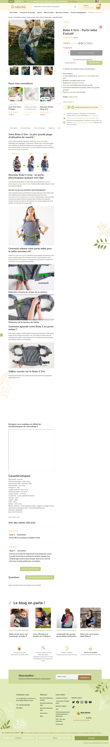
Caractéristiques (25, 130)
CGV (57, 715)
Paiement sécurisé (19, 654)
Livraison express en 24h (43, 654)
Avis (59, 130)
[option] (15, 104)
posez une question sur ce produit (82, 124)
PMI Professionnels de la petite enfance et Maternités (63, 720)
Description (13, 130)
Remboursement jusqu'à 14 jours (67, 656)
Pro (25, 1)
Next (54, 73)
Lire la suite (68, 104)
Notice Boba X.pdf (14, 519)
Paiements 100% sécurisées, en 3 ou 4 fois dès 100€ (83, 119)
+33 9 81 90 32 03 (24, 711)
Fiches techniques (39, 130)
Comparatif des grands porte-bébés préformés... (67, 637)
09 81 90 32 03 (72, 1)
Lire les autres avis (29, 571)
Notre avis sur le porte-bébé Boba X (89, 637)
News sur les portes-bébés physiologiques (22, 632)
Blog (11, 1)
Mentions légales (61, 712)
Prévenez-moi (94, 64)
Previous (8, 73)
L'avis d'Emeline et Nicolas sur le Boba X (41, 637)
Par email (19, 713)
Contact (18, 1)
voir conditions (93, 117)
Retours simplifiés (67, 654)
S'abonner (86, 680)
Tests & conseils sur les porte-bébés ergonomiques (48, 632)
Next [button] (59, 105)
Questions (51, 130)
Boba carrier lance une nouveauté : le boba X (18, 637)
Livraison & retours (61, 704)
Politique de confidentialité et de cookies (95, 743)
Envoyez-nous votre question (39, 579)
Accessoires (43, 719)
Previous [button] (4, 105)
